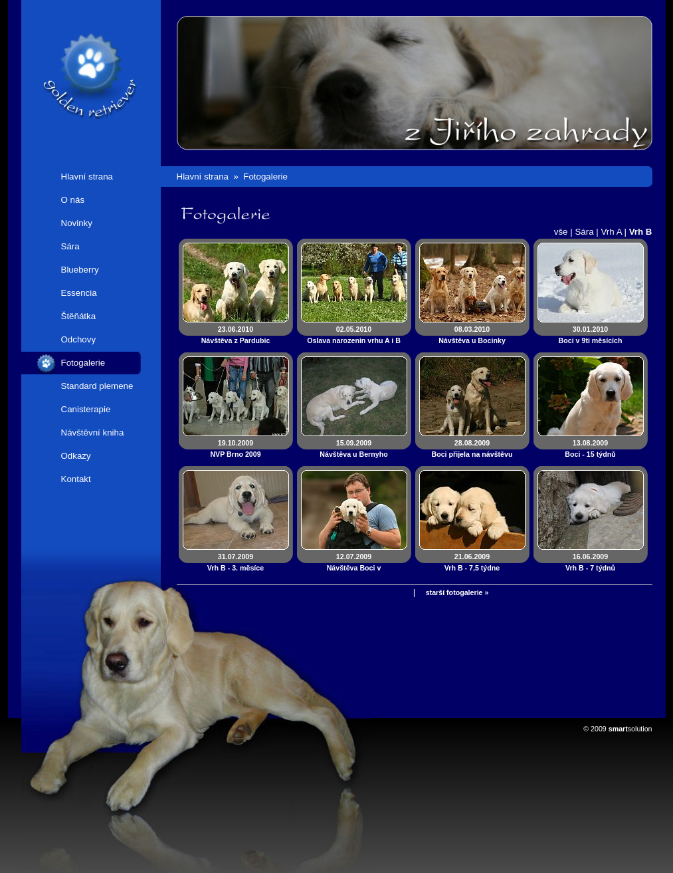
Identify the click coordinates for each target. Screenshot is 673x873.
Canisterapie (86, 409)
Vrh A (611, 232)
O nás (73, 200)
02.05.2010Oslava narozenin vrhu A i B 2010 (354, 340)
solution (630, 729)
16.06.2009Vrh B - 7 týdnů (590, 562)
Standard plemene (97, 386)
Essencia (79, 293)
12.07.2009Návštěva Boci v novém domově (354, 568)
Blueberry (80, 270)
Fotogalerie (83, 363)
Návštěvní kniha (92, 432)
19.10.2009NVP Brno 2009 (235, 448)
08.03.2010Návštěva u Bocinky (472, 334)
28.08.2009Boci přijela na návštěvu (471, 448)
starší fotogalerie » (457, 592)
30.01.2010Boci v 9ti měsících (591, 334)
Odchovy (78, 339)
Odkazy (76, 456)
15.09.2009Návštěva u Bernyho (353, 448)
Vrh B (640, 232)
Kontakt (76, 479)
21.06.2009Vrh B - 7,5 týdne (472, 562)
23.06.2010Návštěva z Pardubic (235, 334)
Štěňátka (78, 316)
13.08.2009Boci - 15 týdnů (590, 448)
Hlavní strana (87, 177)
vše (561, 232)
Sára (70, 246)
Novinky (76, 223)
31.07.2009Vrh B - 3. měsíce (235, 562)
